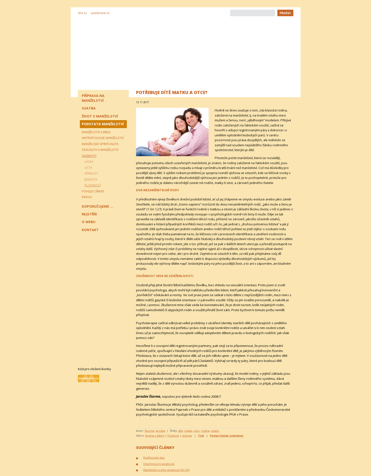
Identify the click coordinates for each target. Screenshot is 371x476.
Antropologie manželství (103, 138)
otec (197, 430)
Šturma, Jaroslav (155, 430)
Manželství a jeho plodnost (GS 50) (166, 470)
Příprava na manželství (93, 98)
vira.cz (82, 13)
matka (188, 430)
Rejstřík (89, 214)
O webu (88, 222)
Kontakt (90, 229)
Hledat (285, 13)
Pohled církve (93, 191)
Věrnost (91, 173)
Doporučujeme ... (97, 206)
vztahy (215, 430)
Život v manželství (100, 116)
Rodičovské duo (154, 457)
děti (180, 430)
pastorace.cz (100, 13)
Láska (89, 161)
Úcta (88, 167)
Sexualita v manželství (100, 149)
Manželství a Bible (96, 132)
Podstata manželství (103, 124)
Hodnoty (89, 156)
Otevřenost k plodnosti (158, 464)
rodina (205, 430)
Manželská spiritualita (100, 144)
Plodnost (173, 435)
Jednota (187, 435)
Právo (87, 197)
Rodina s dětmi (154, 435)
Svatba (89, 108)
